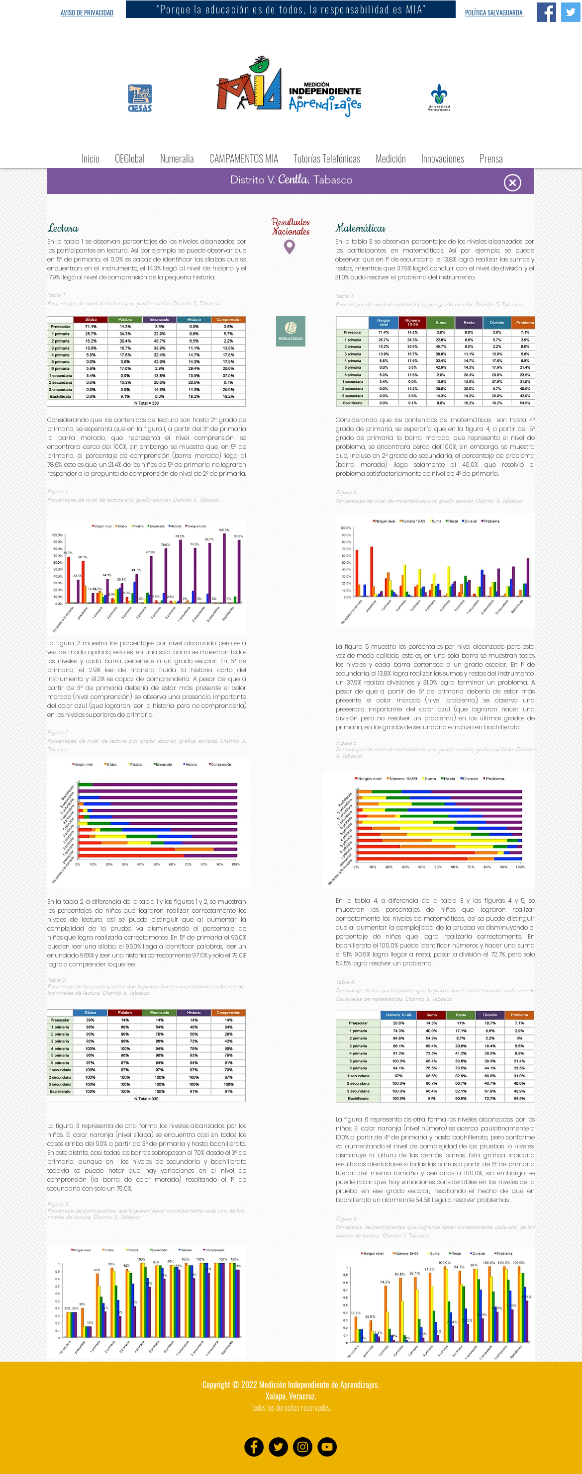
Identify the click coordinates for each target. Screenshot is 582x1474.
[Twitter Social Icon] (571, 12)
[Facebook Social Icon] (546, 12)
